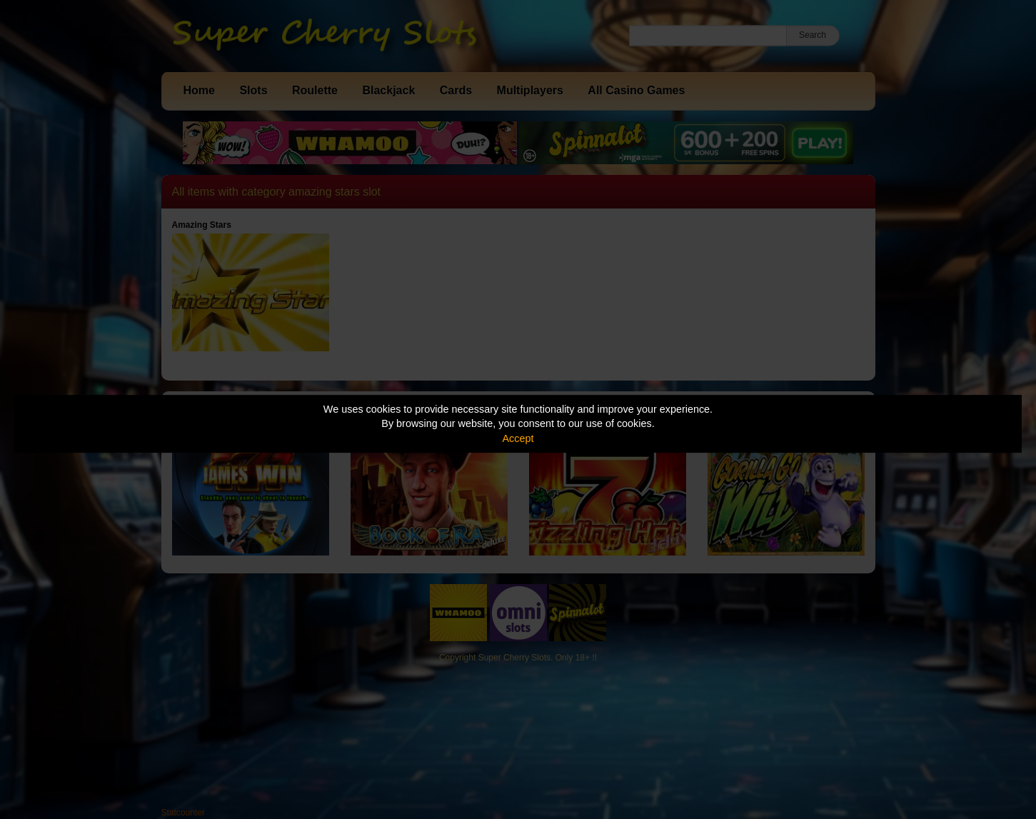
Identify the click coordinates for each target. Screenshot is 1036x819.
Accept (518, 438)
